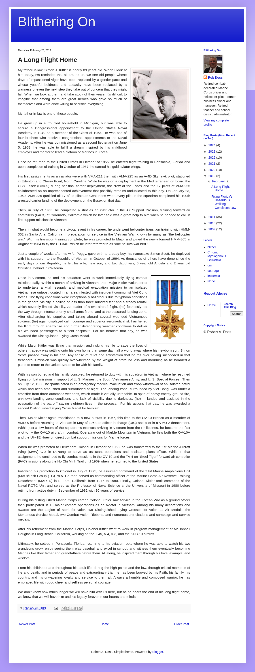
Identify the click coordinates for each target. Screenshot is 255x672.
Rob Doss (215, 77)
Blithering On (57, 21)
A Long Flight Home (220, 188)
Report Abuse (215, 293)
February (218, 181)
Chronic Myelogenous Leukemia (217, 256)
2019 (212, 176)
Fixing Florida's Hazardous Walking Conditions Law (223, 202)
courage (213, 270)
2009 (212, 229)
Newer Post (27, 624)
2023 (212, 151)
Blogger (157, 652)
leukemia (214, 276)
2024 (212, 145)
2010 (212, 223)
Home (104, 624)
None (211, 281)
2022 (212, 157)
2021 (212, 163)
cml (210, 265)
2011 (212, 217)
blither (212, 247)
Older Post (181, 624)
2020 (212, 170)
